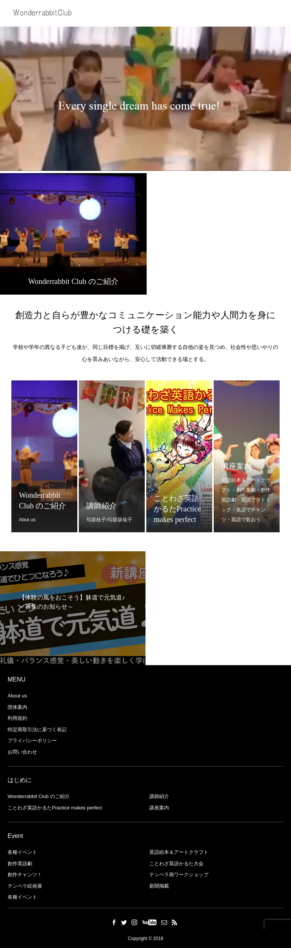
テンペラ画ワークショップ (178, 874)
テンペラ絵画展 (25, 886)
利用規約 (17, 718)
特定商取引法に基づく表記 (37, 729)
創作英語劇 (20, 863)
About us (17, 696)
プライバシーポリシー (32, 740)
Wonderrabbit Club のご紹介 (39, 796)
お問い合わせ (22, 752)
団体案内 (17, 707)
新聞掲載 (159, 886)
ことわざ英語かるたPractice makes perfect (55, 808)
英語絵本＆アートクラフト (178, 852)
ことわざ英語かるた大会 (176, 863)
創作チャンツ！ (25, 874)
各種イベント (22, 852)
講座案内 (159, 808)
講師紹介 (159, 796)
